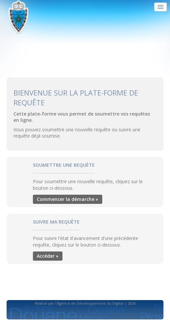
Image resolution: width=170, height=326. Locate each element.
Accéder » (48, 256)
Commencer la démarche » (67, 199)
